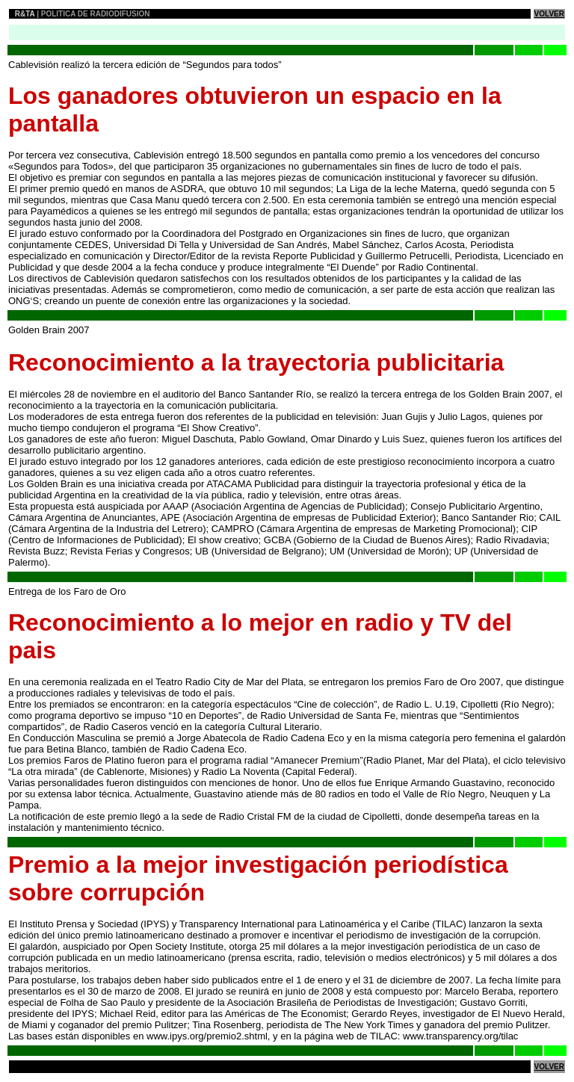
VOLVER (549, 14)
